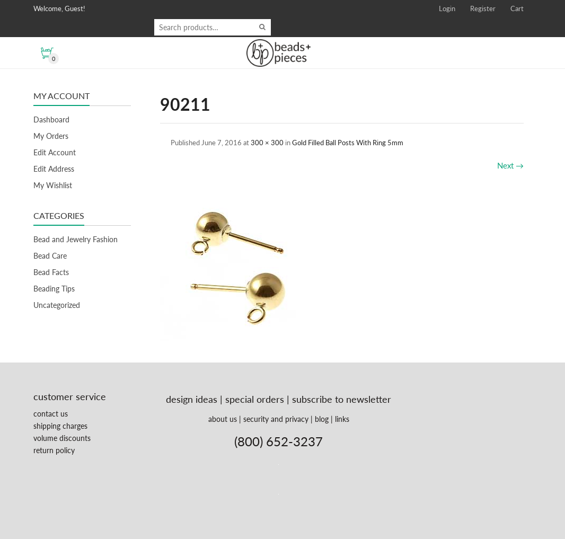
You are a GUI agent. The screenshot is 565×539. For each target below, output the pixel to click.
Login (447, 8)
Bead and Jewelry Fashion (75, 239)
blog (322, 418)
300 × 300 (267, 142)
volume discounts (62, 438)
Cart (517, 8)
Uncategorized (56, 305)
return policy (54, 450)
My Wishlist (52, 185)
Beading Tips (54, 288)
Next (510, 165)
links (342, 418)
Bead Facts (51, 272)
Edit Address (53, 168)
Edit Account (54, 152)
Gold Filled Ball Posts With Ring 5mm (347, 142)
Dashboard (51, 119)
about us (222, 418)
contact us (50, 413)
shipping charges (60, 425)
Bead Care (50, 255)
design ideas (191, 399)
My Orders (50, 135)
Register (483, 8)
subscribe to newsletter (341, 399)
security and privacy (275, 418)
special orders (254, 399)
